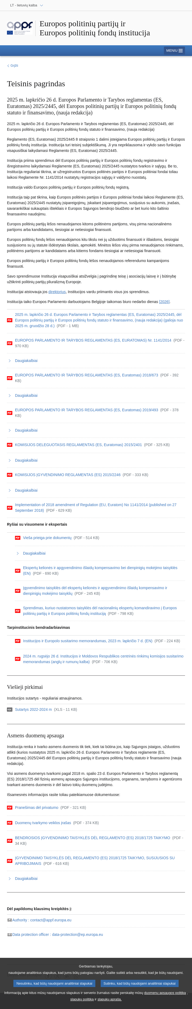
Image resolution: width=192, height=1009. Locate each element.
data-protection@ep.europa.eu (55, 934)
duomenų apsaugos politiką (165, 996)
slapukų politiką (82, 1002)
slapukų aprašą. (109, 1002)
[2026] (164, 302)
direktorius (57, 292)
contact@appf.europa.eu (39, 920)
